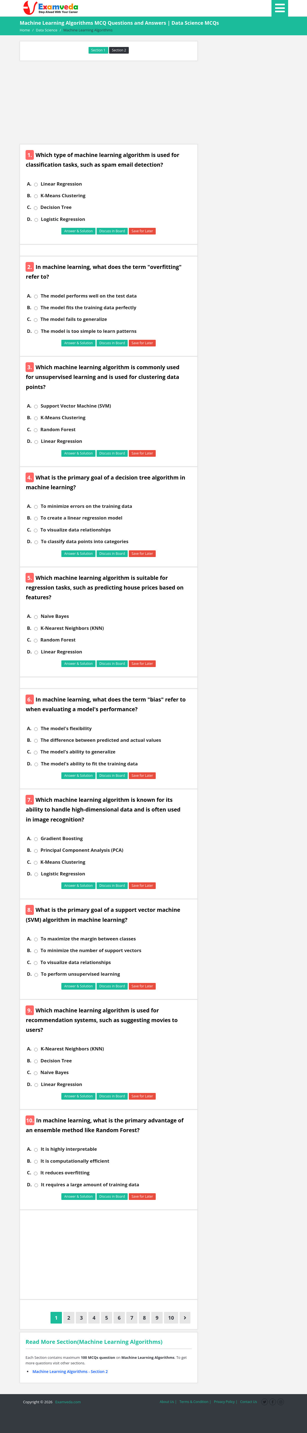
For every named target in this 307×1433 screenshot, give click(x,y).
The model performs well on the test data (89, 296)
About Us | (168, 1401)
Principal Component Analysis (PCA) (82, 850)
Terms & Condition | (195, 1401)
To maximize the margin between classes (88, 939)
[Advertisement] (109, 102)
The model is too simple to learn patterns (89, 331)
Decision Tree (56, 207)
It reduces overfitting (64, 1173)
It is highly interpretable (69, 1149)
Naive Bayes (55, 616)
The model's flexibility (66, 728)
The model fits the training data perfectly (88, 307)
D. (29, 219)
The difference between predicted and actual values (101, 740)
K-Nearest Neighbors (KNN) (72, 628)
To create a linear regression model (81, 518)
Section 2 (119, 50)
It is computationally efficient (75, 1161)
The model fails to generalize (73, 319)
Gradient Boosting (62, 838)
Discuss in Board (112, 231)
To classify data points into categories (84, 541)
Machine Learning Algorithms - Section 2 (70, 1371)
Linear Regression (61, 184)
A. (29, 184)
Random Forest (58, 429)
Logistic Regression (63, 219)
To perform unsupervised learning (80, 974)
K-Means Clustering (63, 196)
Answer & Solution (78, 231)
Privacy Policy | (226, 1401)
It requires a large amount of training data (90, 1185)
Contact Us (248, 1401)
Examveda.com (67, 1401)
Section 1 (98, 50)
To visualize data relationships (75, 530)
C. (29, 207)
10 (171, 1317)
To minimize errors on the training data (86, 506)
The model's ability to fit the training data (89, 764)
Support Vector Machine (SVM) (76, 406)
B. (29, 196)
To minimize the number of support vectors (91, 950)
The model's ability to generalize (77, 752)
